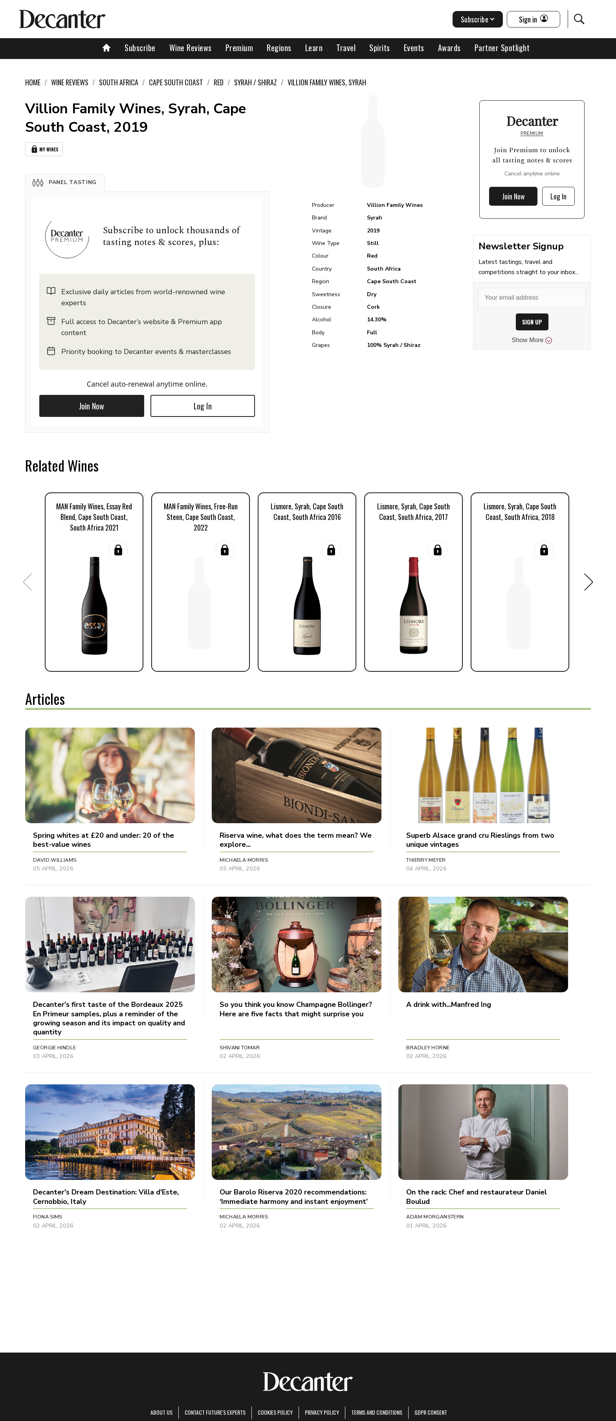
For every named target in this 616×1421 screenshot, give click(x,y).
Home (32, 82)
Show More (532, 340)
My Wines (44, 149)
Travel (346, 47)
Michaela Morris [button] (244, 860)
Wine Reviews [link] (69, 82)
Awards (449, 47)
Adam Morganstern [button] (435, 1216)
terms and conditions (376, 1412)
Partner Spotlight (502, 47)
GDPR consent (430, 1412)
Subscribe (140, 47)
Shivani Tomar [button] (240, 1047)
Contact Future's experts (215, 1412)
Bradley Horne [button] (427, 1047)
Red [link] (219, 82)
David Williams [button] (54, 860)
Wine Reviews (190, 47)
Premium (239, 47)
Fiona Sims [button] (47, 1216)
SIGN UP (532, 322)
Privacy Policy (322, 1412)
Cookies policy (275, 1412)
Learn (314, 47)
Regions (279, 47)
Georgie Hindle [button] (54, 1047)
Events (414, 47)
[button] (65, 182)
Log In (203, 406)
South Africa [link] (118, 82)
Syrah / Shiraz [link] (255, 82)
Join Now (91, 406)
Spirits (379, 47)
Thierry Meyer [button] (426, 860)
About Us (161, 1412)
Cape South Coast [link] (176, 82)
